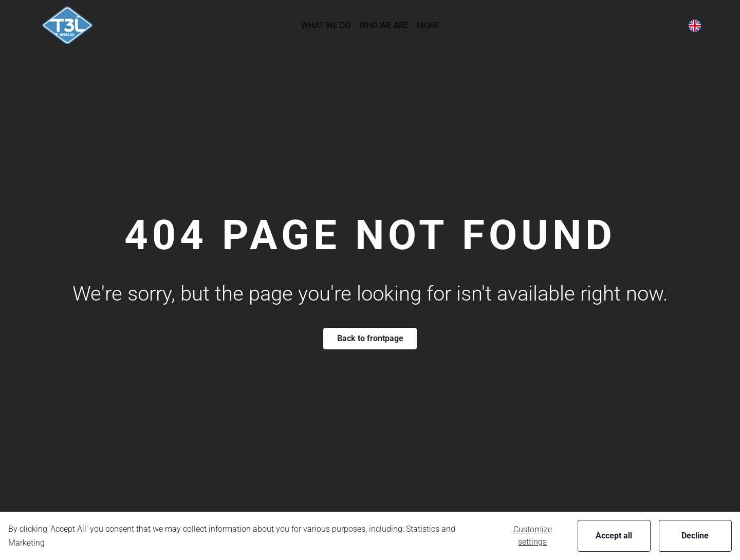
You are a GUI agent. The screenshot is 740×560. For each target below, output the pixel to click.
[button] (326, 25)
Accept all (614, 535)
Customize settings (532, 536)
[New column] (67, 25)
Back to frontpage (370, 338)
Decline (695, 535)
